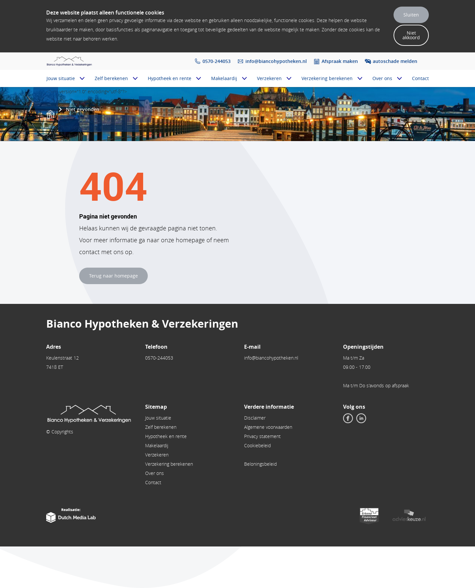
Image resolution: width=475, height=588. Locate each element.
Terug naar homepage (113, 276)
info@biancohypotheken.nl (276, 61)
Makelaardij (224, 78)
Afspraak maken (340, 61)
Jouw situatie (61, 78)
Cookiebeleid (257, 445)
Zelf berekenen (111, 78)
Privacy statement (262, 436)
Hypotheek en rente (169, 78)
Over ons (382, 78)
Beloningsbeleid (260, 464)
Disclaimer (255, 418)
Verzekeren (269, 78)
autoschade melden (395, 61)
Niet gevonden (82, 109)
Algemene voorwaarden (268, 427)
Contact (420, 78)
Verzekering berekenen (327, 78)
